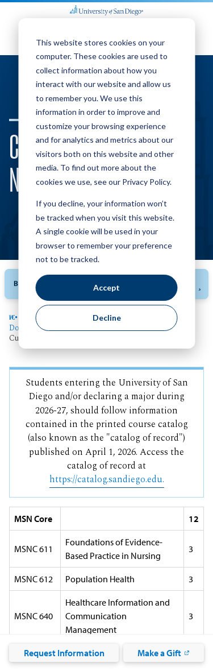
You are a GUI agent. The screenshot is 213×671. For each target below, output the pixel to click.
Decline (107, 317)
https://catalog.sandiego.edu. (106, 480)
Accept (106, 287)
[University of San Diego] (106, 9)
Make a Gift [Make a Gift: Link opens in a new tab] (159, 652)
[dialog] (106, 183)
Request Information (64, 652)
